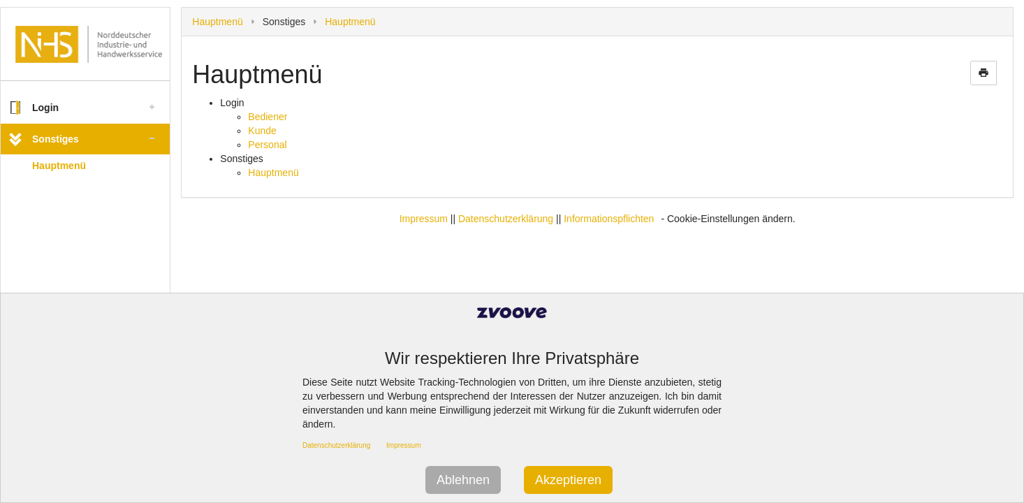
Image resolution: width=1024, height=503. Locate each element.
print (983, 72)
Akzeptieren (568, 480)
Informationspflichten (609, 218)
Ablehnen (463, 480)
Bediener (267, 116)
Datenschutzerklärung (505, 218)
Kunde (262, 130)
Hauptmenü (59, 165)
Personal (267, 144)
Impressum (424, 218)
